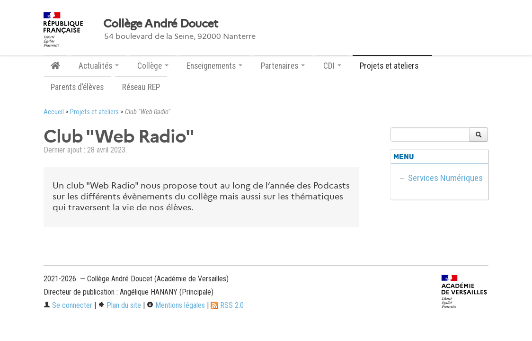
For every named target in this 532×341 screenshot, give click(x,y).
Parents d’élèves (77, 87)
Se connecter (68, 305)
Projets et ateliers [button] (392, 66)
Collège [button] (152, 66)
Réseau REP (141, 87)
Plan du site (119, 305)
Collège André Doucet (160, 23)
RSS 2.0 (227, 305)
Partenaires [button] (283, 66)
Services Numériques (445, 177)
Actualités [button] (99, 66)
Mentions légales (176, 305)
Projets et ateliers (94, 112)
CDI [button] (332, 66)
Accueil (54, 112)
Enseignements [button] (214, 66)
